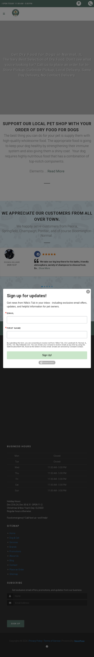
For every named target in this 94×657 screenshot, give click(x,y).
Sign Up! (47, 355)
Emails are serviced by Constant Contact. (67, 347)
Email (10, 313)
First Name (14, 328)
